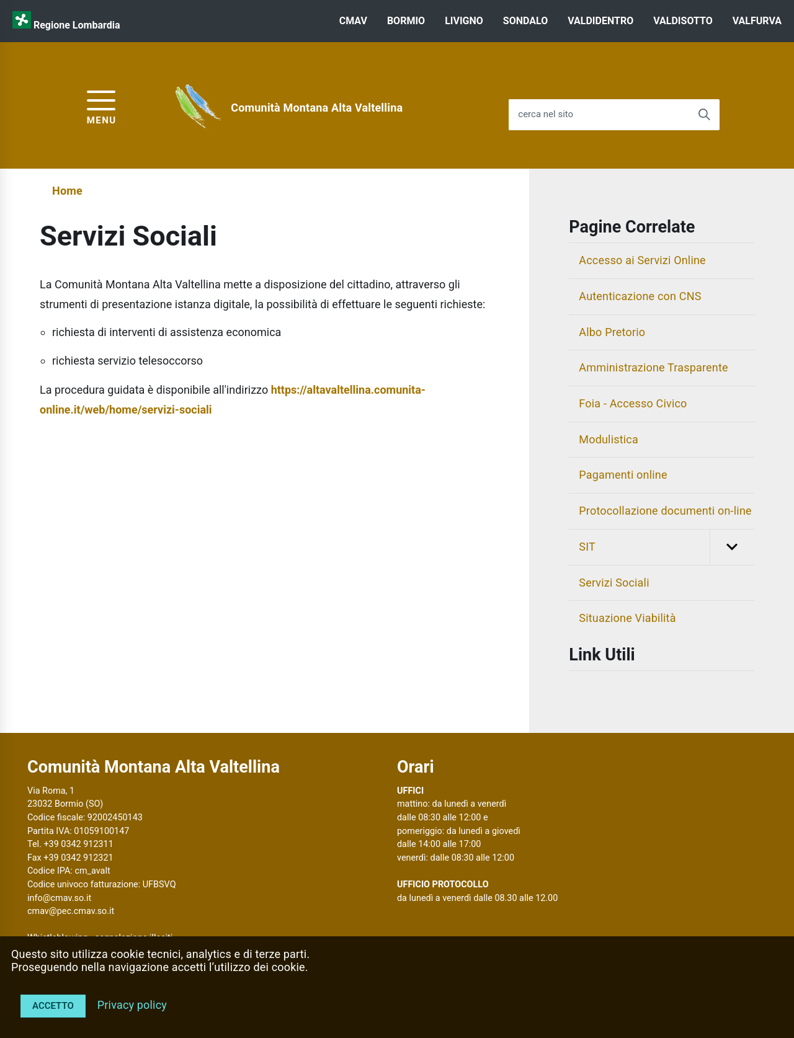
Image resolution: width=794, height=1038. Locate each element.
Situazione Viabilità (627, 617)
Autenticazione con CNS (640, 296)
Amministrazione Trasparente (653, 367)
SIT (666, 547)
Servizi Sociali (614, 582)
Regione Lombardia (76, 25)
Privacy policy (132, 1004)
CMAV (353, 21)
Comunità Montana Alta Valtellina (317, 107)
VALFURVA (757, 21)
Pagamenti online (623, 474)
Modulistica (608, 439)
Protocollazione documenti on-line (665, 510)
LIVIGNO (464, 21)
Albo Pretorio (612, 332)
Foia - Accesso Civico (633, 403)
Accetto (53, 1005)
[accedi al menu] (102, 106)
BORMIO (406, 21)
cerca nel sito (545, 114)
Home (67, 190)
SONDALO (525, 21)
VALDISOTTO (682, 21)
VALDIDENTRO (600, 21)
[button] (732, 547)
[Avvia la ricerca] (704, 114)
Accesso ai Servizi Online (642, 260)
